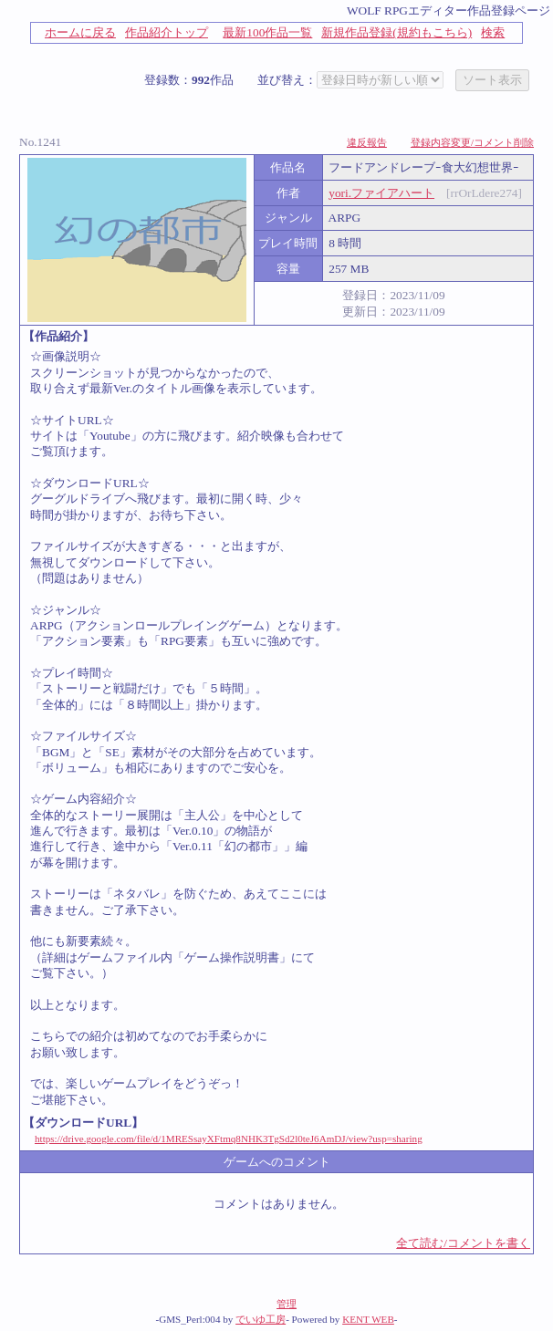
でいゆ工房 (260, 1319)
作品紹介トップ (166, 32)
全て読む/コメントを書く (463, 1243)
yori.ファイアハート (381, 193)
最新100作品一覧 (267, 32)
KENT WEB (368, 1319)
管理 (286, 1303)
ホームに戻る (80, 32)
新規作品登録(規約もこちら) (396, 32)
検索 (493, 32)
